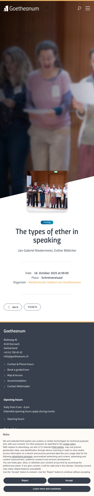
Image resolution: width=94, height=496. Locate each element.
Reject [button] (25, 480)
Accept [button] (69, 480)
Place (35, 277)
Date (28, 273)
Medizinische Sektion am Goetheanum (55, 282)
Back (13, 307)
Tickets (32, 307)
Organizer (19, 282)
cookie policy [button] (69, 444)
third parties (58, 447)
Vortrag (46, 222)
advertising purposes (22, 456)
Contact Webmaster (18, 386)
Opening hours (15, 419)
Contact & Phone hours (20, 364)
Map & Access (15, 375)
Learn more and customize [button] (47, 489)
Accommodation (16, 381)
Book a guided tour (18, 369)
